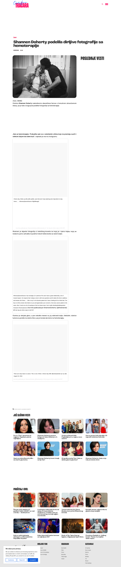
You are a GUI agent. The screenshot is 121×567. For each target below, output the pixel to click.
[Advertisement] (60, 23)
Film (62, 550)
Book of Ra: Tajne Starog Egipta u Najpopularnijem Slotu (73, 536)
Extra (87, 552)
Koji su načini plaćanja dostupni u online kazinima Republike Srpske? (22, 537)
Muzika (63, 554)
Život (86, 561)
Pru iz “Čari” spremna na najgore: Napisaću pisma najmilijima (22, 437)
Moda (87, 556)
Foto (62, 552)
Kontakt (63, 548)
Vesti (62, 559)
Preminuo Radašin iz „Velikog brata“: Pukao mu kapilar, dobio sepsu (96, 537)
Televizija (64, 556)
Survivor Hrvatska (43, 552)
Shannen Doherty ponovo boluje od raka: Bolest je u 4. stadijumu (47, 437)
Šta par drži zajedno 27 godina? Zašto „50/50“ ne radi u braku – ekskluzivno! (24, 511)
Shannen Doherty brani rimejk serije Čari (48, 459)
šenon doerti (17, 409)
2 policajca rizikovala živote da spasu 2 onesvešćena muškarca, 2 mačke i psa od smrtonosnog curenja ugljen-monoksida (48, 513)
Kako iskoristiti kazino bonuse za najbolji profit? (48, 536)
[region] (21, 555)
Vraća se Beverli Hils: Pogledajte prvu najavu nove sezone (72, 437)
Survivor (40, 548)
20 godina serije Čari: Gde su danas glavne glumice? (72, 459)
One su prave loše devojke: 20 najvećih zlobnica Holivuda (96, 436)
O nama (87, 548)
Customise (11, 560)
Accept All (33, 560)
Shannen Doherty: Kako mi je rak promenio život (96, 459)
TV (86, 559)
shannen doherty (26, 409)
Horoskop (88, 563)
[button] (102, 4)
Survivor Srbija (42, 554)
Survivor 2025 (41, 550)
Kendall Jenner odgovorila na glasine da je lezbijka (96, 510)
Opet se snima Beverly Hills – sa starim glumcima (23, 459)
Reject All (22, 560)
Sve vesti (88, 550)
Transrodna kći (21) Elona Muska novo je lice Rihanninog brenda (72, 511)
